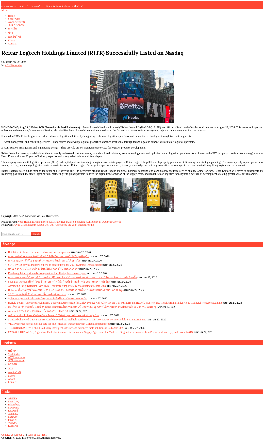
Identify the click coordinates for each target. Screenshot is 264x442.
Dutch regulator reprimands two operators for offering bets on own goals (47, 273)
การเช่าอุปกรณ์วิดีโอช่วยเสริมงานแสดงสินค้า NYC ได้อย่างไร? (44, 260)
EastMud (13, 410)
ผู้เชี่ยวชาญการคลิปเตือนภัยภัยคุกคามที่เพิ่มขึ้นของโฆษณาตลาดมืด (47, 298)
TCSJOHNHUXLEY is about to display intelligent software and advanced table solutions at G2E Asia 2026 (66, 327)
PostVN (12, 419)
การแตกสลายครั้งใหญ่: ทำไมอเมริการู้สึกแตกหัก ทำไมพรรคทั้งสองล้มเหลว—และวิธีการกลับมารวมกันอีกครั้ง (72, 277)
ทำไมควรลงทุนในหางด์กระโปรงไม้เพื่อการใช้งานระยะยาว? (43, 269)
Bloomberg (14, 404)
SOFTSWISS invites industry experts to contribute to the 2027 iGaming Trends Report (55, 264)
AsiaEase (13, 413)
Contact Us (7, 434)
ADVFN (12, 398)
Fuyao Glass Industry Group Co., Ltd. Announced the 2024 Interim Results (53, 224)
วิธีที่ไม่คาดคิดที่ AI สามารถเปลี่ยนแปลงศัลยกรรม (37, 294)
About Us (20, 434)
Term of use (33, 434)
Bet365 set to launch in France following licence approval (39, 252)
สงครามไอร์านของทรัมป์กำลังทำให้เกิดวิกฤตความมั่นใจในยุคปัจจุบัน (48, 256)
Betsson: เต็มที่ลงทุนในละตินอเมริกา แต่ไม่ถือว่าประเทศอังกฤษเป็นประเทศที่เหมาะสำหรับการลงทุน (66, 290)
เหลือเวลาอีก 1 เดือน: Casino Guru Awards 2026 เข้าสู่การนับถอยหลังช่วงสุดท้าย (53, 315)
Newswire (13, 407)
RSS (44, 434)
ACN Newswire (13, 65)
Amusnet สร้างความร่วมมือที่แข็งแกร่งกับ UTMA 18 (38, 311)
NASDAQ (13, 401)
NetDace (13, 416)
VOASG (12, 422)
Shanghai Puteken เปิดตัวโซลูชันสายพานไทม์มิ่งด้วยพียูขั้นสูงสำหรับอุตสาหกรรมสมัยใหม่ (59, 281)
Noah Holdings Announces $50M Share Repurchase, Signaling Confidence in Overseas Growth (69, 221)
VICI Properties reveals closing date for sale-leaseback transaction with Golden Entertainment (59, 323)
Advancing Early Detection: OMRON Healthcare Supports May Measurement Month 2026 (57, 285)
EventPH (13, 425)
